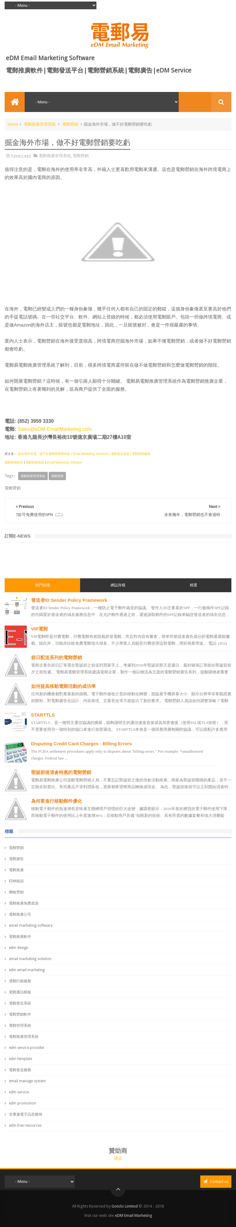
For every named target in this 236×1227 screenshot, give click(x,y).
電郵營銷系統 (35, 462)
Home (13, 124)
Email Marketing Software (64, 462)
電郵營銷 (70, 124)
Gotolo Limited (125, 1206)
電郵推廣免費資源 (24, 903)
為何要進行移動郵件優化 (56, 801)
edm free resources (25, 1125)
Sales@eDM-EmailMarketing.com (55, 429)
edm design (18, 948)
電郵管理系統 (20, 1025)
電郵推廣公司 (20, 914)
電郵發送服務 (20, 1070)
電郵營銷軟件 (20, 1014)
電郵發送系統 (20, 1003)
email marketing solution (30, 959)
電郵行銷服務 (20, 981)
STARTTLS (43, 714)
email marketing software (30, 925)
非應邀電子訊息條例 (25, 1114)
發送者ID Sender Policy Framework (69, 600)
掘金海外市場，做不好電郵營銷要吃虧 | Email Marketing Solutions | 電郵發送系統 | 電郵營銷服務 (83, 453)
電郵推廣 (16, 870)
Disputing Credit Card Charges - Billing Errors (81, 743)
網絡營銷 (16, 892)
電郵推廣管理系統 (40, 124)
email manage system (27, 1081)
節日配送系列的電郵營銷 (56, 657)
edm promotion (22, 1103)
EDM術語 (16, 881)
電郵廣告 (16, 859)
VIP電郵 (39, 628)
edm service (19, 1092)
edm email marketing (27, 970)
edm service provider (26, 1048)
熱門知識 (42, 585)
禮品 (118, 1158)
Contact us (215, 1181)
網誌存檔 (118, 585)
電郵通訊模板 (20, 992)
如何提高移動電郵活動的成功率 (63, 686)
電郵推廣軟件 (14, 462)
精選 (193, 585)
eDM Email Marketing (133, 1215)
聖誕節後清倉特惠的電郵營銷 (61, 772)
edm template (20, 1059)
